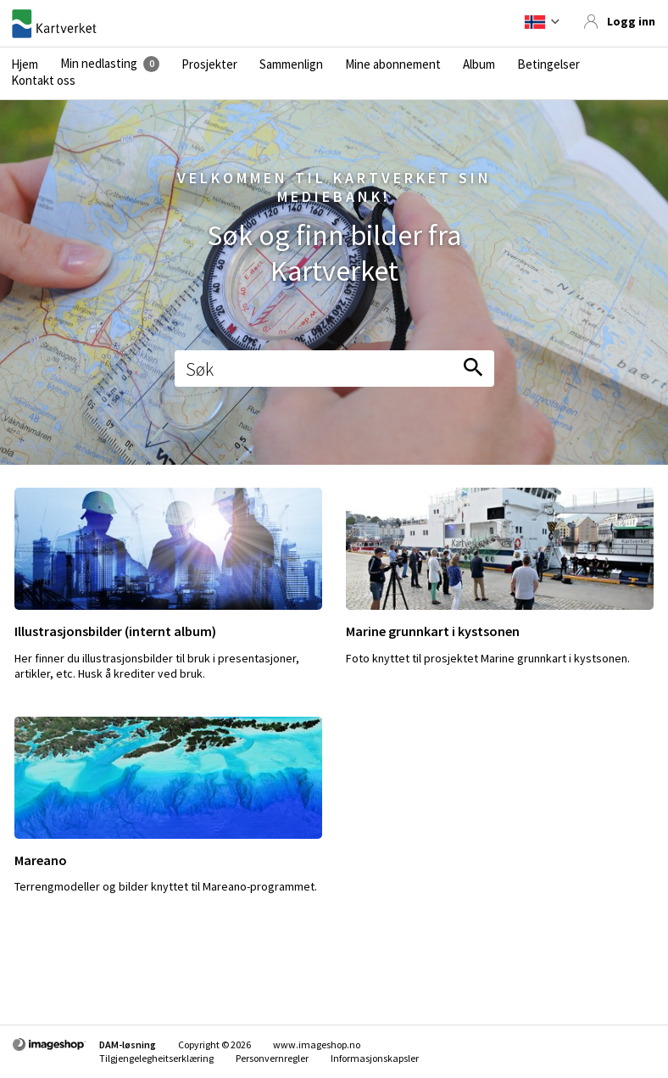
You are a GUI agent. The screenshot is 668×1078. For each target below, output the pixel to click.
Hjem (24, 64)
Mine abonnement (393, 64)
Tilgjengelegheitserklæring (156, 1058)
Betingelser (548, 64)
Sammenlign (291, 64)
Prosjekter (209, 64)
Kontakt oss (43, 80)
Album (479, 64)
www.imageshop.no (316, 1044)
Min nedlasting (98, 63)
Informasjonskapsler (375, 1058)
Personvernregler (272, 1058)
